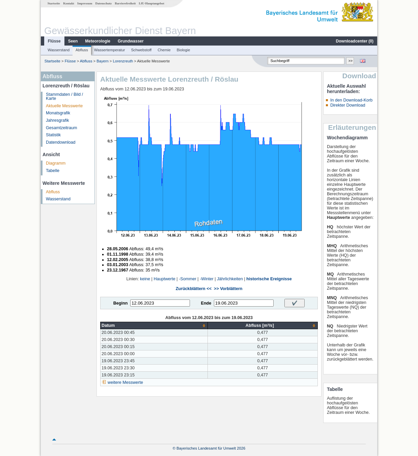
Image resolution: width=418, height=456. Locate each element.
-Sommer (187, 279)
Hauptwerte (164, 279)
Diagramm (55, 163)
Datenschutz (103, 3)
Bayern (102, 61)
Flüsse (54, 41)
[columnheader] (154, 325)
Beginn (120, 303)
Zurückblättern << (194, 288)
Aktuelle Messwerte (64, 106)
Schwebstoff (141, 50)
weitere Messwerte (125, 382)
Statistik (53, 135)
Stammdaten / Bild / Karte (64, 96)
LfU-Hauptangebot (151, 3)
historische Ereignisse (268, 279)
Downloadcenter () (354, 41)
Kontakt (68, 3)
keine (145, 279)
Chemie (164, 50)
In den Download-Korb (351, 100)
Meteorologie (97, 41)
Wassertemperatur (109, 50)
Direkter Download (347, 105)
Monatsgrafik (58, 113)
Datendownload (61, 142)
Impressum (84, 3)
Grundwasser (131, 41)
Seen (73, 41)
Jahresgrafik (57, 120)
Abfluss (82, 50)
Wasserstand (58, 50)
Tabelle (52, 170)
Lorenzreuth (123, 61)
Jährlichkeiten (230, 279)
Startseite (54, 3)
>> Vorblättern (228, 288)
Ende (206, 303)
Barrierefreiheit (125, 3)
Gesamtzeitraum (61, 127)
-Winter (207, 279)
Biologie (183, 50)
